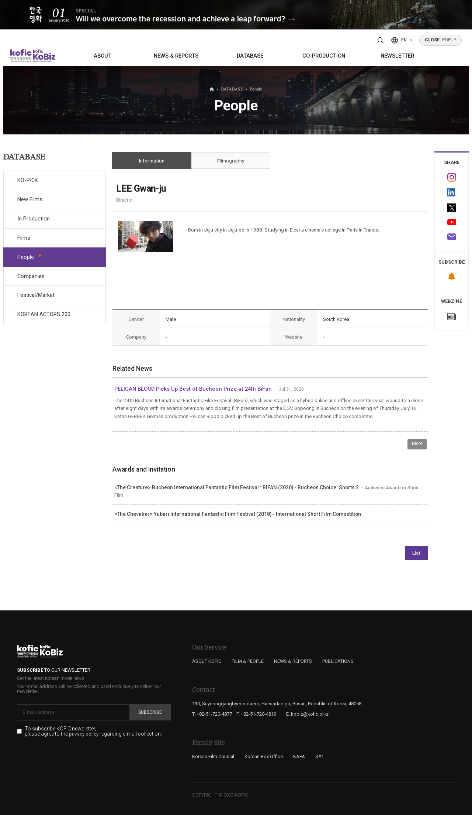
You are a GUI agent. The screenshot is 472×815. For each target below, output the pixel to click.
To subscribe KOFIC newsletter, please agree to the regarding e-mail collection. (93, 731)
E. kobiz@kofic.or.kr (307, 714)
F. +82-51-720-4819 (256, 714)
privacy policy (83, 734)
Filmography (230, 161)
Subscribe (150, 712)
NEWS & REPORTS (176, 55)
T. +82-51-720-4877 (212, 714)
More (417, 443)
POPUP (441, 39)
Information (151, 161)
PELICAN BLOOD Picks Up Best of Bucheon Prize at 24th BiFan (193, 389)
